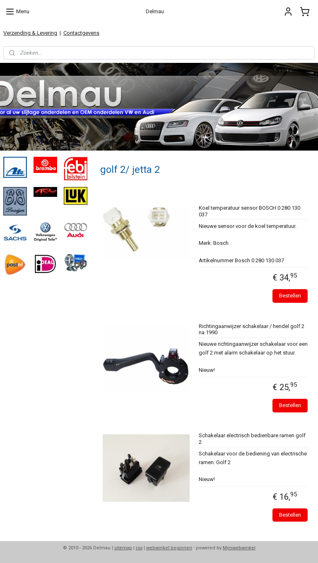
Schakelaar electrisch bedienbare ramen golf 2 (252, 438)
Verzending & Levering (30, 33)
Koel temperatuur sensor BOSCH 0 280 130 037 (249, 211)
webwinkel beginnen (169, 548)
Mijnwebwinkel (239, 548)
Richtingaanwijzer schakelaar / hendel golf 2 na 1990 (251, 329)
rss (139, 548)
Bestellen (290, 295)
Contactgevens (81, 33)
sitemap (123, 548)
